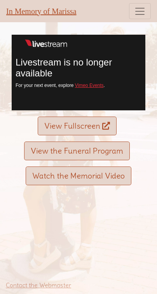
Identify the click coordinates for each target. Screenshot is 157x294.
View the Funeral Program (77, 151)
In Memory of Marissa (41, 11)
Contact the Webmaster (38, 285)
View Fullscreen (77, 126)
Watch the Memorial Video (78, 176)
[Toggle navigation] (140, 11)
